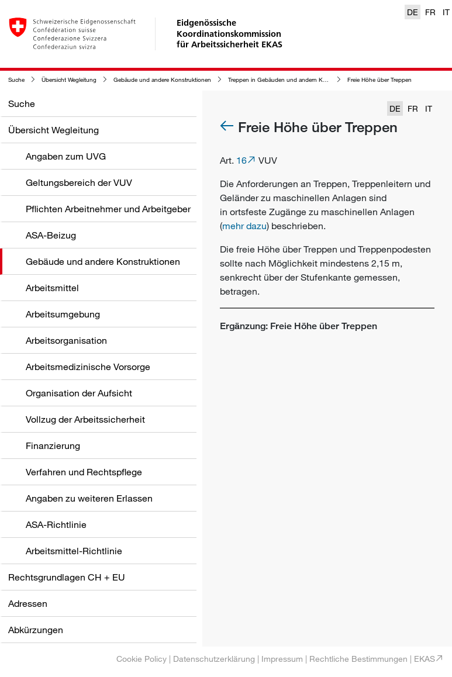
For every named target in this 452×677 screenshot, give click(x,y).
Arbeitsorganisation (66, 340)
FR (430, 12)
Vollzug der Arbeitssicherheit (85, 419)
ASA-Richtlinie (56, 524)
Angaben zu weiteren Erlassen (89, 498)
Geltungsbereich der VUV (79, 182)
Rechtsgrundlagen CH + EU (66, 577)
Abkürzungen (35, 629)
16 (241, 160)
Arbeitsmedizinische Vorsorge (88, 366)
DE (412, 12)
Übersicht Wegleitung (69, 80)
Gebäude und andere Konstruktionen (162, 80)
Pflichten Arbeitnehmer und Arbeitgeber (108, 209)
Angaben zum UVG (66, 156)
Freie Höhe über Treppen (379, 80)
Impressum (282, 659)
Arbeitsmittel (52, 287)
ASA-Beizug (51, 235)
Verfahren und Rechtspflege (84, 472)
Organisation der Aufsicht (79, 393)
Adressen (27, 603)
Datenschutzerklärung (214, 659)
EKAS (424, 659)
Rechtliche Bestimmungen (358, 659)
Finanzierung (53, 445)
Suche (16, 80)
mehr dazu (244, 226)
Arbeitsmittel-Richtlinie (74, 551)
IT (446, 12)
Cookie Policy (141, 659)
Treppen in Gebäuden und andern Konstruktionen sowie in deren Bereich (324, 80)
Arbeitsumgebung (63, 314)
